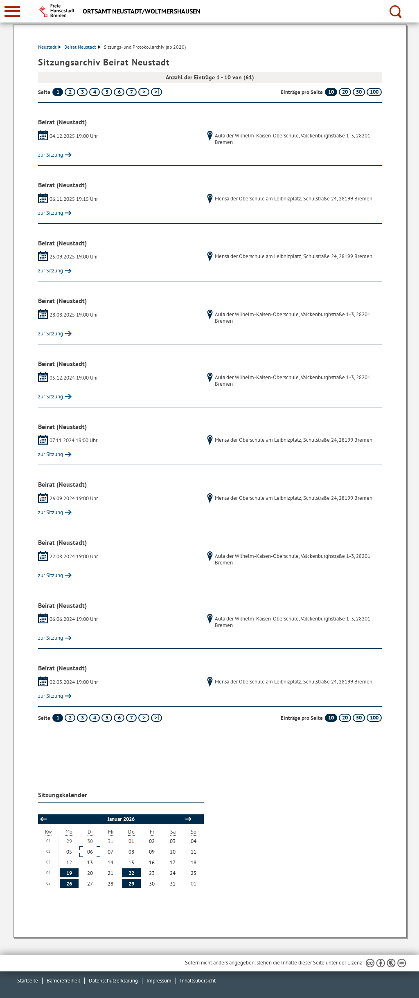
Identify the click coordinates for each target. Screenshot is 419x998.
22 (131, 873)
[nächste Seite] (143, 92)
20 (345, 91)
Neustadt (49, 47)
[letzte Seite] (156, 92)
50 (359, 91)
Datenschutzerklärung (113, 980)
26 (69, 883)
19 (69, 873)
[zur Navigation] (12, 11)
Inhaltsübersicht (198, 980)
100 (374, 91)
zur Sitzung (50, 154)
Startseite (27, 980)
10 (331, 91)
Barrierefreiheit (63, 980)
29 (131, 883)
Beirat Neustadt (82, 47)
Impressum (158, 980)
